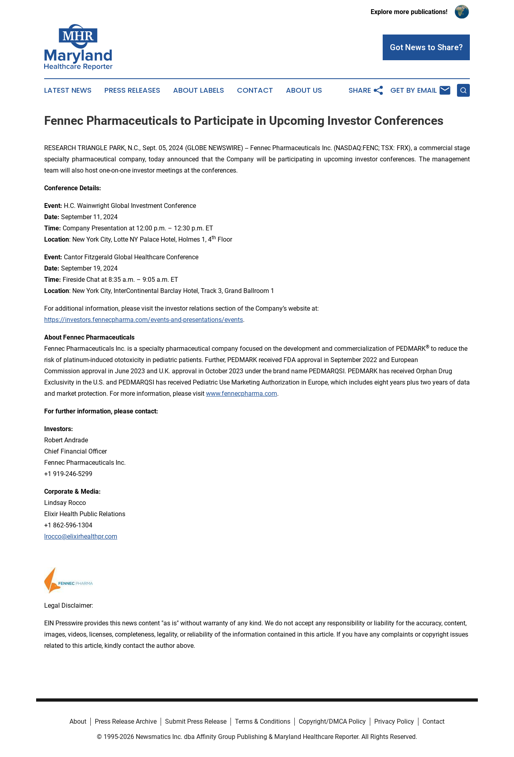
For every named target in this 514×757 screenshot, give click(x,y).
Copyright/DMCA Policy (332, 721)
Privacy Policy (394, 721)
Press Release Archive (126, 721)
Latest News (68, 90)
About (77, 721)
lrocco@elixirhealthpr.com (80, 536)
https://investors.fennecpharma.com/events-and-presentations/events (143, 320)
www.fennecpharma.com (241, 393)
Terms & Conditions (262, 721)
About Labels (198, 90)
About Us (304, 90)
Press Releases (132, 90)
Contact (255, 90)
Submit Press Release (195, 721)
